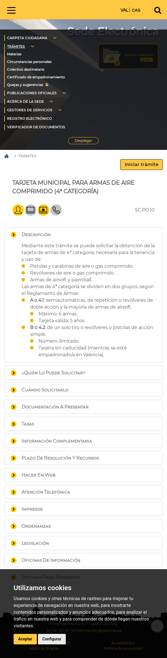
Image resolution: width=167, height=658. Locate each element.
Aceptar (25, 639)
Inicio (55, 9)
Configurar (52, 639)
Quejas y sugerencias (25, 85)
